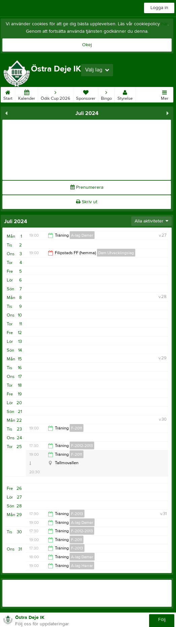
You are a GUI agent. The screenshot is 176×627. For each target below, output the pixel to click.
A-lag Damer (82, 235)
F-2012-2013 (82, 445)
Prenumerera (86, 187)
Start (7, 94)
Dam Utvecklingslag (116, 253)
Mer (164, 94)
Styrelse (125, 94)
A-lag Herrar (82, 565)
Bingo (106, 94)
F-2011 (76, 428)
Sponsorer (85, 94)
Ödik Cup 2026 (55, 94)
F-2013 (77, 513)
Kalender (26, 94)
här (164, 24)
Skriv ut (86, 202)
